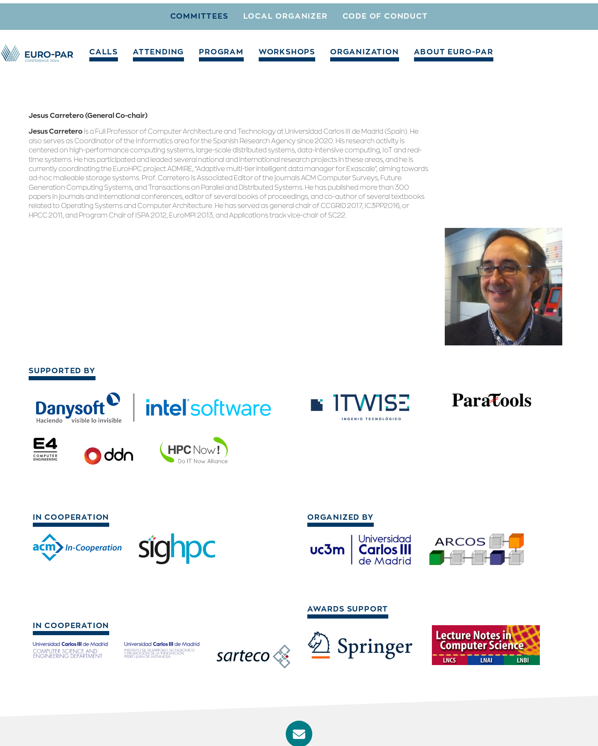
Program (239, 14)
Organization (361, 14)
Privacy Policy (542, 731)
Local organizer (285, 42)
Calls (141, 14)
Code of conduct (385, 42)
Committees (199, 42)
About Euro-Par (438, 14)
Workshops (295, 14)
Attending (186, 14)
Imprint (500, 731)
